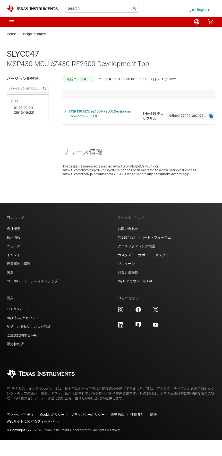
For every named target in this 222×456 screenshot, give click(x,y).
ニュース (13, 262)
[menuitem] (197, 22)
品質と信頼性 (128, 288)
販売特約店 (15, 360)
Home (11, 34)
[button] (11, 22)
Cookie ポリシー (52, 430)
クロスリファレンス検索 (136, 262)
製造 (10, 288)
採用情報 (13, 253)
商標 (153, 430)
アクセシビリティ (20, 430)
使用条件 (137, 430)
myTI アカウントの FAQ (136, 297)
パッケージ (126, 279)
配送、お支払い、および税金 (29, 342)
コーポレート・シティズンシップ (32, 297)
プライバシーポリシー (88, 430)
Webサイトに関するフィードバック (34, 437)
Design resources (34, 34)
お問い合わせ (128, 244)
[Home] (32, 8)
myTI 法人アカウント (23, 333)
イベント (13, 271)
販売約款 (117, 430)
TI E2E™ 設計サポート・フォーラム (144, 253)
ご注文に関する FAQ (22, 351)
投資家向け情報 (19, 279)
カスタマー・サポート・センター (143, 271)
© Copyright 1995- (24, 446)
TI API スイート (18, 325)
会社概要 (13, 244)
